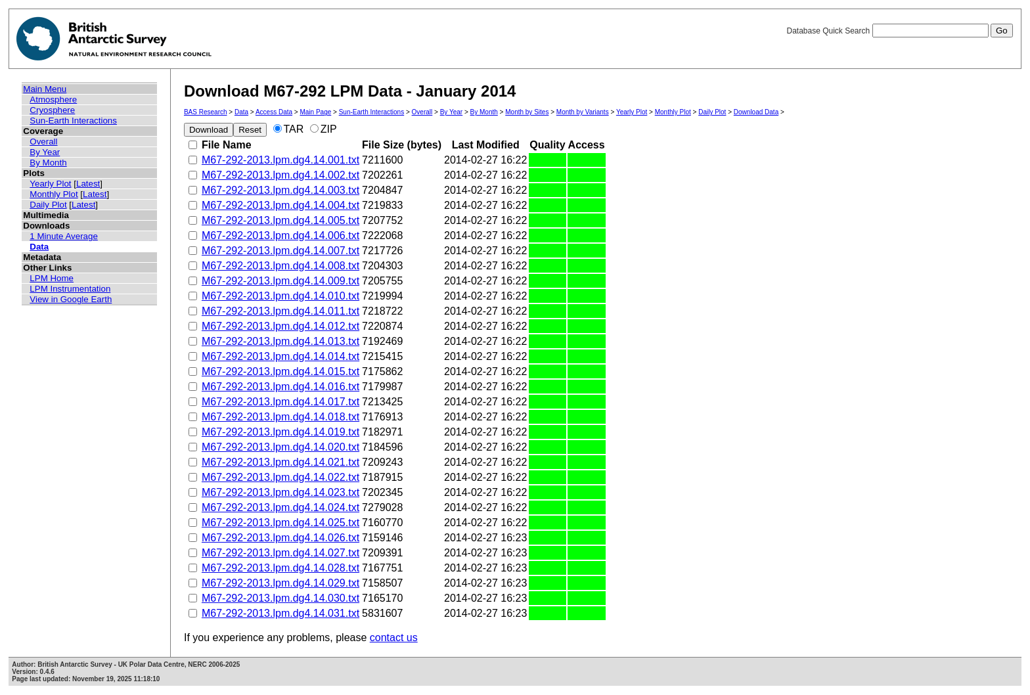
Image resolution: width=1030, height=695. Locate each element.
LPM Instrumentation (70, 289)
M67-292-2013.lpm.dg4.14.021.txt (280, 462)
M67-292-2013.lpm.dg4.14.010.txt (280, 296)
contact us (394, 637)
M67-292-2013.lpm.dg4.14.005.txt (280, 220)
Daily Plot (48, 205)
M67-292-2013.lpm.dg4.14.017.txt (280, 401)
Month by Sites (527, 112)
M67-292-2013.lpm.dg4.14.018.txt (280, 416)
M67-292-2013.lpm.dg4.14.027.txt (280, 552)
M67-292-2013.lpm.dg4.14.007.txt (280, 250)
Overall (43, 141)
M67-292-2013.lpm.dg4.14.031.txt (280, 613)
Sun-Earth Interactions (73, 120)
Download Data (756, 112)
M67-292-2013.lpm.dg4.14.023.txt (280, 492)
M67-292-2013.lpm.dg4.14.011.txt (280, 311)
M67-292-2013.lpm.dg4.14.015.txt (280, 371)
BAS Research (205, 112)
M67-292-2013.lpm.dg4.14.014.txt (280, 356)
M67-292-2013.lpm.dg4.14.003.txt (280, 190)
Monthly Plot (54, 194)
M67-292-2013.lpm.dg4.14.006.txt (280, 235)
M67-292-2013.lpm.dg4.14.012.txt (280, 326)
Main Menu (44, 89)
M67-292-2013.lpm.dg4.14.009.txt (280, 280)
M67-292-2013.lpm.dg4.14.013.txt (280, 341)
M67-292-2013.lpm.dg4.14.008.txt (280, 265)
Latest (88, 184)
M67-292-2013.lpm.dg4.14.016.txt (280, 386)
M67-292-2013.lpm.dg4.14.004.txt (280, 205)
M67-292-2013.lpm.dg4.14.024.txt (280, 507)
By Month (48, 163)
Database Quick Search (899, 30)
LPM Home (52, 278)
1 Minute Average (64, 236)
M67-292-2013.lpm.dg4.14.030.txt (280, 598)
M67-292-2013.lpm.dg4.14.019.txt (280, 431)
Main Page (315, 112)
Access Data (274, 112)
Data (39, 247)
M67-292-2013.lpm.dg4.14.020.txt (280, 447)
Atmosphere (53, 99)
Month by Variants (582, 112)
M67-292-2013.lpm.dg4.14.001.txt (280, 160)
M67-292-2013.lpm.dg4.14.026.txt (280, 537)
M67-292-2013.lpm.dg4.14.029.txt (280, 583)
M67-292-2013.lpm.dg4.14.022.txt (280, 477)
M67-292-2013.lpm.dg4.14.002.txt (280, 175)
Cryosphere (52, 110)
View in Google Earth (71, 299)
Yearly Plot (50, 184)
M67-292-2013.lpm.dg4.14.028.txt (280, 567)
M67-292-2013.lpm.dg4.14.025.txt (280, 522)
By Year (45, 152)
